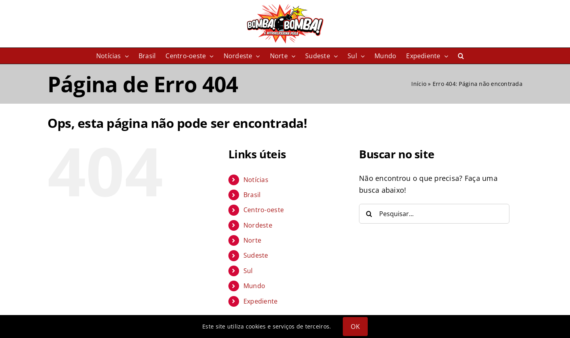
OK (355, 326)
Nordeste (257, 225)
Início (418, 83)
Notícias (255, 179)
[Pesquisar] (369, 214)
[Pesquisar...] (434, 214)
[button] (461, 56)
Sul (248, 270)
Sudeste (255, 255)
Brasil (252, 194)
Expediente (260, 301)
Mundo (254, 285)
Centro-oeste (263, 209)
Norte (252, 240)
